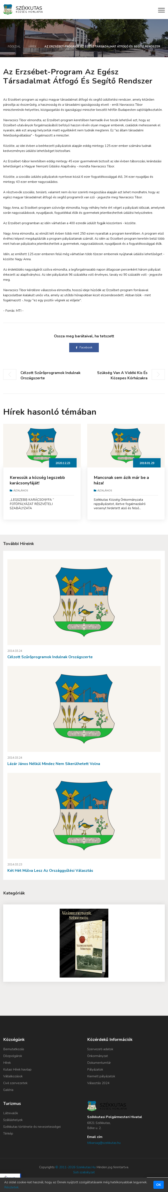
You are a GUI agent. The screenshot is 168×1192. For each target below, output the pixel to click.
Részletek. (11, 1187)
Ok (158, 1184)
